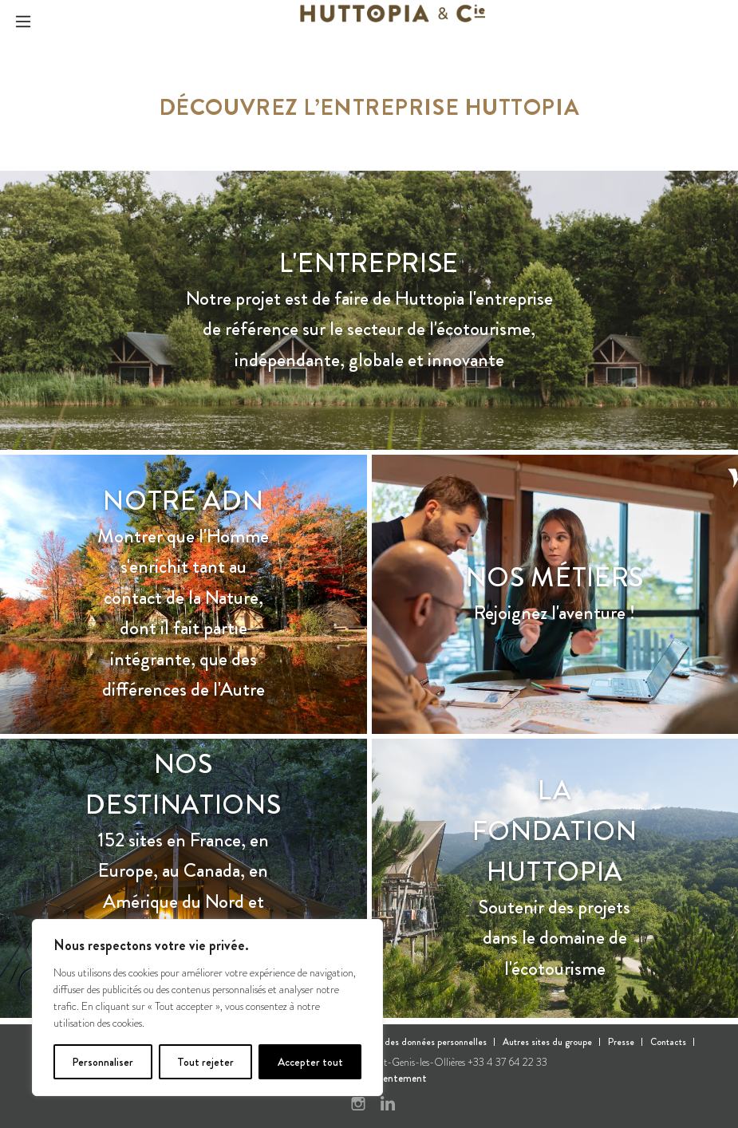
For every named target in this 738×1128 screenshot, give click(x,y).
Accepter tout (310, 1062)
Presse (621, 1042)
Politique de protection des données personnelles (388, 1042)
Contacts (668, 1042)
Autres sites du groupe (547, 1042)
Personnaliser (102, 1062)
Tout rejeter (205, 1062)
